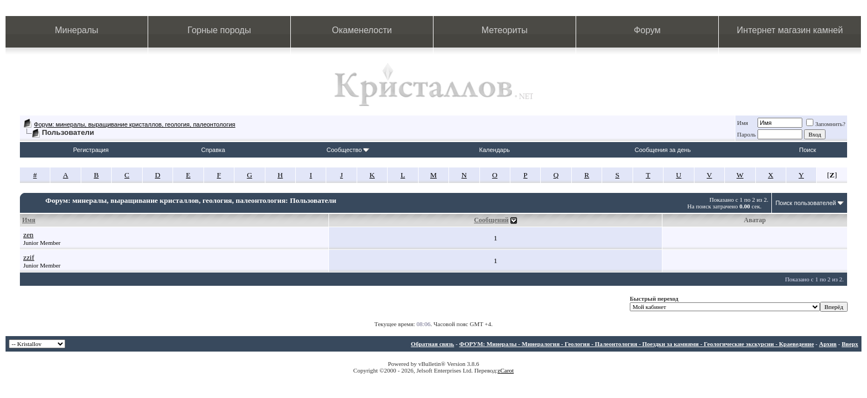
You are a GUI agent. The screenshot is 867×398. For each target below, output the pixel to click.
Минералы (76, 30)
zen (28, 235)
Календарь (494, 149)
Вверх (850, 344)
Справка (213, 149)
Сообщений (491, 220)
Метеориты (504, 30)
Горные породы (219, 30)
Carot (507, 370)
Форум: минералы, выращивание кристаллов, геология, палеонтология (134, 124)
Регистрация (90, 149)
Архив (828, 344)
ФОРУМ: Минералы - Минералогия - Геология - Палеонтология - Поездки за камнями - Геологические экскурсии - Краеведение (636, 344)
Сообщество (347, 149)
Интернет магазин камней (790, 30)
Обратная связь (432, 344)
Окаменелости (361, 30)
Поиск (807, 149)
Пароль (746, 134)
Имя (742, 122)
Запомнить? (825, 124)
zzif (28, 257)
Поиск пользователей (805, 203)
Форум (647, 30)
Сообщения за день (663, 149)
